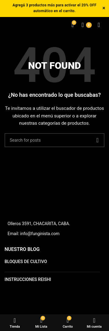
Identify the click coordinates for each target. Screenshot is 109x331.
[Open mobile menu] (99, 25)
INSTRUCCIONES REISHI (28, 279)
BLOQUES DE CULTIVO (26, 261)
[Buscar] (54, 140)
